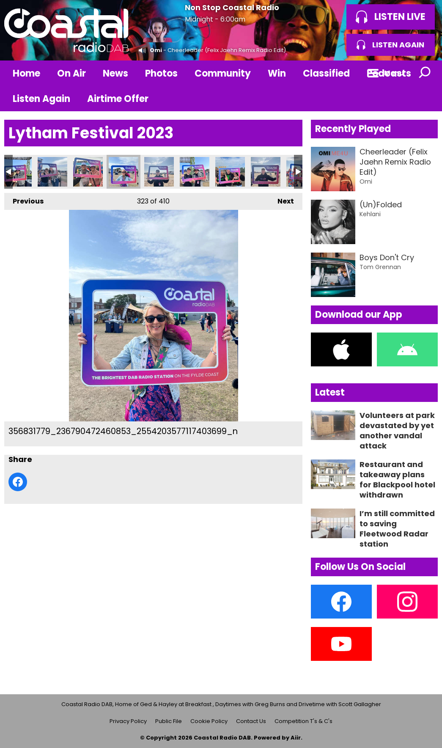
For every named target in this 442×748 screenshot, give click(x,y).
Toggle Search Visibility (425, 73)
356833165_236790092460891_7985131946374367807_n (194, 172)
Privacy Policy (128, 721)
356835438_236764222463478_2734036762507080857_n (265, 172)
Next (281, 199)
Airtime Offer (117, 98)
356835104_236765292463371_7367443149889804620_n (230, 172)
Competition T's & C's (303, 721)
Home (26, 73)
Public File (168, 721)
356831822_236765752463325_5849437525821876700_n (159, 172)
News (115, 73)
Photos (161, 73)
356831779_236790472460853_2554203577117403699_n (123, 172)
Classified (326, 73)
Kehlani (370, 214)
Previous (24, 199)
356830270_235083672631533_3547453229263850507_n (88, 172)
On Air (71, 73)
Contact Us (251, 721)
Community (223, 73)
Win (277, 73)
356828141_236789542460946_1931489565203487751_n (17, 172)
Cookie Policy (209, 721)
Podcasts (389, 73)
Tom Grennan (380, 267)
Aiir (296, 738)
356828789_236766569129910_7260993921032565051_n (52, 172)
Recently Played (353, 128)
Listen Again (41, 98)
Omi (156, 50)
